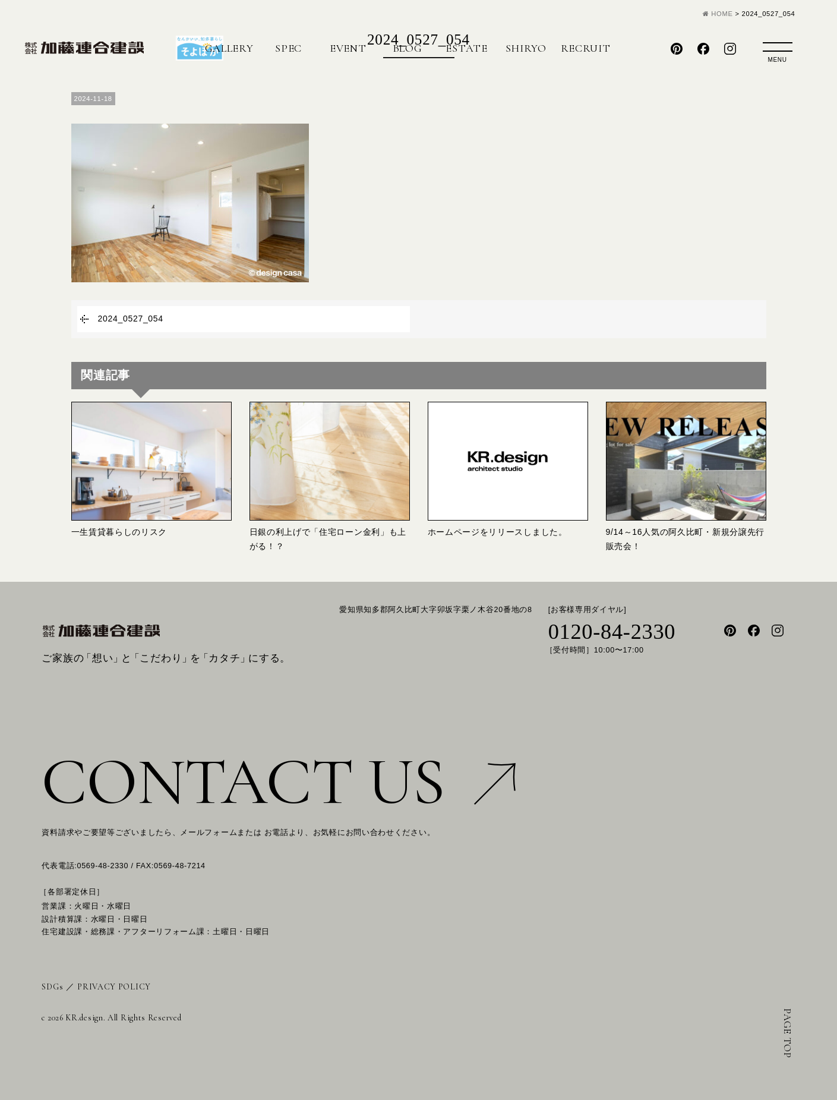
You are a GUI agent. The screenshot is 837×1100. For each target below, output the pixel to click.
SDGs (52, 987)
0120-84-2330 (612, 632)
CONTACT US (279, 782)
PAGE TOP (787, 1033)
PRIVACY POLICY (114, 987)
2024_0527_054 (130, 318)
